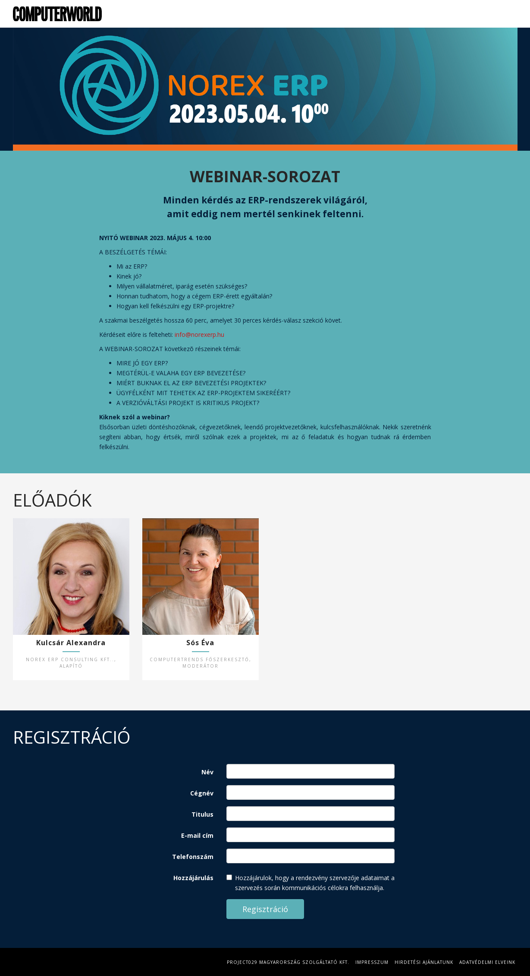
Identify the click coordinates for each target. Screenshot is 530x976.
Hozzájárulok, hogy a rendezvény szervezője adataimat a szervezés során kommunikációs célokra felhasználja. (310, 883)
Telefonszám (192, 856)
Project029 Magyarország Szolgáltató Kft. (288, 962)
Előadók (457, 13)
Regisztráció (499, 13)
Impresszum (372, 962)
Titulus (202, 814)
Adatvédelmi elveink (487, 962)
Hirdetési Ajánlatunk (424, 962)
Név (207, 772)
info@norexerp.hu (199, 334)
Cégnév (201, 793)
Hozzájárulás (193, 878)
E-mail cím (197, 835)
